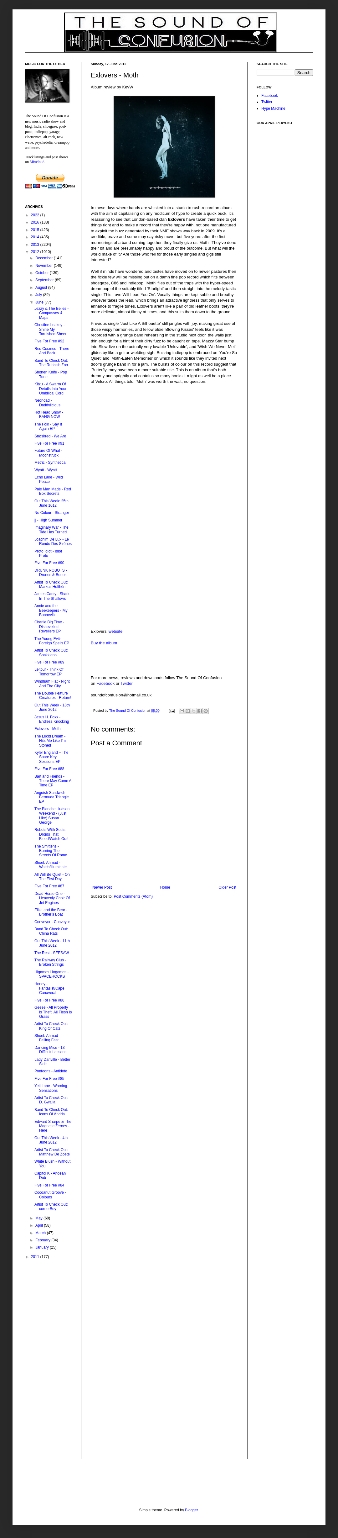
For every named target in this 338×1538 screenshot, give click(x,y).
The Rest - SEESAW (51, 953)
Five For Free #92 (49, 341)
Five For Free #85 (49, 1078)
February (43, 1240)
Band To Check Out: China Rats (51, 931)
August (41, 287)
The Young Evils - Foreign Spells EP (51, 641)
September (45, 280)
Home (165, 887)
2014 (35, 237)
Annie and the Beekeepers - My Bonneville (51, 610)
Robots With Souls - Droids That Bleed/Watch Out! (51, 834)
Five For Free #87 (49, 886)
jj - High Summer (48, 520)
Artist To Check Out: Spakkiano (51, 652)
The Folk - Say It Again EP (48, 426)
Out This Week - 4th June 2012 (51, 1140)
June (39, 302)
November (44, 265)
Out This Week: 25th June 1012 (51, 503)
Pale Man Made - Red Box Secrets (52, 491)
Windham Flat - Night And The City (52, 683)
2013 (35, 244)
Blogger (191, 1510)
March (41, 1233)
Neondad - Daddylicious (47, 402)
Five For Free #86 (49, 1000)
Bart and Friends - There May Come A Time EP (52, 781)
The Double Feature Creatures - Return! (52, 695)
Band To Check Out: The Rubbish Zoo (51, 362)
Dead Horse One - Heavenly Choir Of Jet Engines (52, 898)
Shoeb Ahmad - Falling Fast (47, 1037)
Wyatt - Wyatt (45, 470)
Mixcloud (37, 162)
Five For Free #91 (49, 443)
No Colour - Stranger (51, 512)
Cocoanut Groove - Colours (50, 1194)
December (44, 258)
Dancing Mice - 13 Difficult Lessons (50, 1049)
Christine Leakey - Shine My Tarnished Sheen (50, 329)
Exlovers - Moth (47, 729)
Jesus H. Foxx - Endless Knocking (51, 719)
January (42, 1247)
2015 (35, 230)
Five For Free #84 (49, 1185)
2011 (35, 1257)
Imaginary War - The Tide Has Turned (51, 529)
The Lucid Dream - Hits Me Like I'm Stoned (50, 741)
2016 (35, 222)
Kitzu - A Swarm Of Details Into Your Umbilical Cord (50, 388)
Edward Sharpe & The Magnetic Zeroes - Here (52, 1126)
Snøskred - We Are (50, 436)
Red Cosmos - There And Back (51, 350)
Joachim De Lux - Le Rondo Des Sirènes (53, 541)
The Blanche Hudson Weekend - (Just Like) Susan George (51, 816)
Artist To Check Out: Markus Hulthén (51, 584)
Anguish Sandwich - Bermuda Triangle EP (51, 797)
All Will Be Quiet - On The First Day (52, 876)
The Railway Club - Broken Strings (50, 962)
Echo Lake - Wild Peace (48, 479)
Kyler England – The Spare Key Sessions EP (51, 757)
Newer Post (102, 887)
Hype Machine (273, 108)
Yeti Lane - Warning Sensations (50, 1088)
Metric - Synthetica (49, 462)
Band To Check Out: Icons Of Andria (51, 1111)
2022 (35, 215)
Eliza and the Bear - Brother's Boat (50, 912)
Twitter (126, 683)
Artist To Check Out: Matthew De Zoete (52, 1152)
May (39, 1218)
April (39, 1225)
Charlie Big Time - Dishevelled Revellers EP (49, 626)
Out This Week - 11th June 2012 (52, 943)
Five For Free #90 (49, 563)
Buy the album (104, 643)
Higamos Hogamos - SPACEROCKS (51, 974)
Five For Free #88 (49, 769)
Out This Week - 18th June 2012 (52, 707)
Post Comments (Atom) (133, 896)
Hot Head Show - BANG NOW (48, 414)
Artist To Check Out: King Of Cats (51, 1026)
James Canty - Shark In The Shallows (51, 596)
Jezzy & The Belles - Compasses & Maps (51, 313)
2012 (35, 252)
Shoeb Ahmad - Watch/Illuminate (50, 864)
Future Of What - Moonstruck (48, 452)
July (39, 295)
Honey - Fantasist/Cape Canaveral (49, 988)
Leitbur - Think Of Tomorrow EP (48, 671)
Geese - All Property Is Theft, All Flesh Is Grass (53, 1012)
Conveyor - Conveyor (52, 922)
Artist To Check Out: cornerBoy (51, 1206)
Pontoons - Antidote (50, 1071)
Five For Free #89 (49, 662)
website (116, 631)
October (42, 273)
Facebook (105, 683)
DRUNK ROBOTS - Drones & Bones (50, 572)
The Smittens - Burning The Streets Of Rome (50, 851)
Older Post (227, 887)
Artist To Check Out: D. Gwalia (51, 1100)
